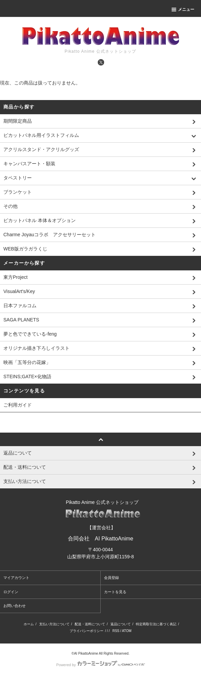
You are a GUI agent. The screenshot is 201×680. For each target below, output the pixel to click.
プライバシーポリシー (86, 631)
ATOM (126, 631)
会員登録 (111, 578)
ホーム (29, 624)
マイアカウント (16, 578)
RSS (116, 631)
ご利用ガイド (17, 405)
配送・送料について (90, 624)
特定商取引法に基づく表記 (156, 624)
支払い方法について (54, 624)
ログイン (10, 592)
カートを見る (115, 592)
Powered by (100, 665)
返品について (120, 624)
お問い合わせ (14, 606)
